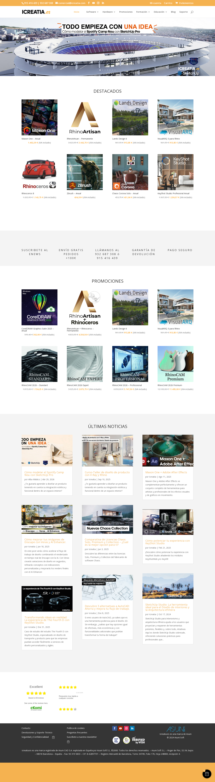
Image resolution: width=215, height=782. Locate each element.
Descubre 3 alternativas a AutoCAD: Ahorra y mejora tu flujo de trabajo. (107, 607)
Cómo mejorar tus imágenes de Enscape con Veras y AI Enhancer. (45, 541)
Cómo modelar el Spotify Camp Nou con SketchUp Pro (44, 473)
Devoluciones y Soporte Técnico (37, 733)
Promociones (125, 12)
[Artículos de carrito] (53, 738)
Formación (141, 12)
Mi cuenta (155, 3)
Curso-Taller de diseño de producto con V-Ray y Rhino (107, 473)
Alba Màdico (34, 479)
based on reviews (36, 698)
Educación (159, 12)
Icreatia (31, 546)
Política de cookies (76, 728)
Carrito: (168, 3)
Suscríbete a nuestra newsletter (82, 737)
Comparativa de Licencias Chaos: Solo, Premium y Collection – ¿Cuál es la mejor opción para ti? (106, 542)
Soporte (183, 12)
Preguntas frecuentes (77, 733)
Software (91, 12)
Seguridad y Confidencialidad (35, 737)
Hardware (108, 12)
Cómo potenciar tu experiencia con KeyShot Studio (167, 542)
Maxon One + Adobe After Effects (166, 472)
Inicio (76, 12)
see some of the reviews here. (36, 703)
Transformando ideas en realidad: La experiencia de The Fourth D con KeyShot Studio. (46, 620)
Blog (173, 12)
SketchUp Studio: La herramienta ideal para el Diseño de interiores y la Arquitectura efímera (167, 607)
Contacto (26, 728)
